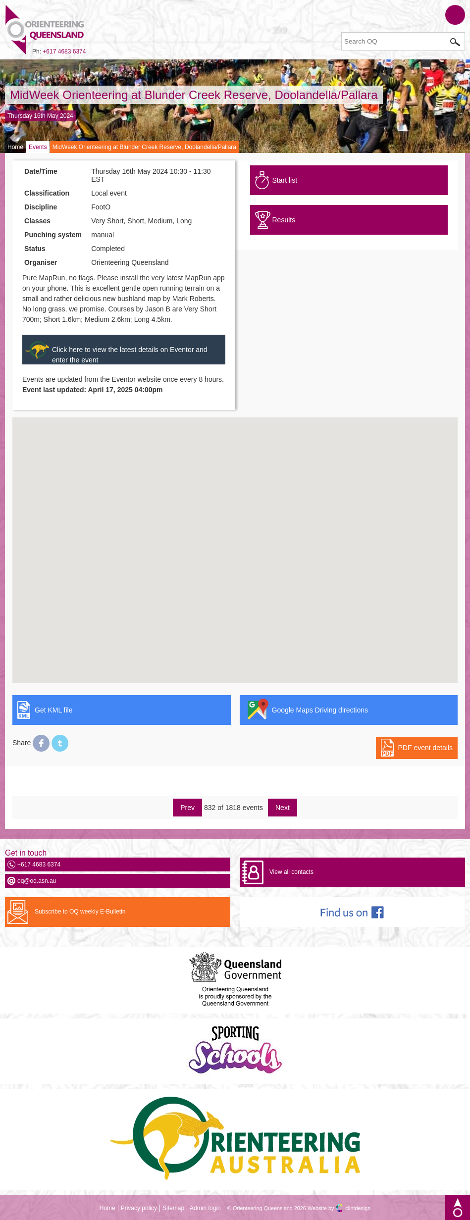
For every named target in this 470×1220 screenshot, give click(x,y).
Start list (285, 180)
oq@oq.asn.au (36, 880)
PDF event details (425, 748)
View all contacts (291, 871)
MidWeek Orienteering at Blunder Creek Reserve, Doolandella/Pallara (194, 95)
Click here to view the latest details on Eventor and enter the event (130, 355)
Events (38, 147)
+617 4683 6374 (64, 51)
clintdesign (357, 1208)
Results (284, 220)
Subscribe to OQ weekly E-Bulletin (80, 911)
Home (15, 147)
